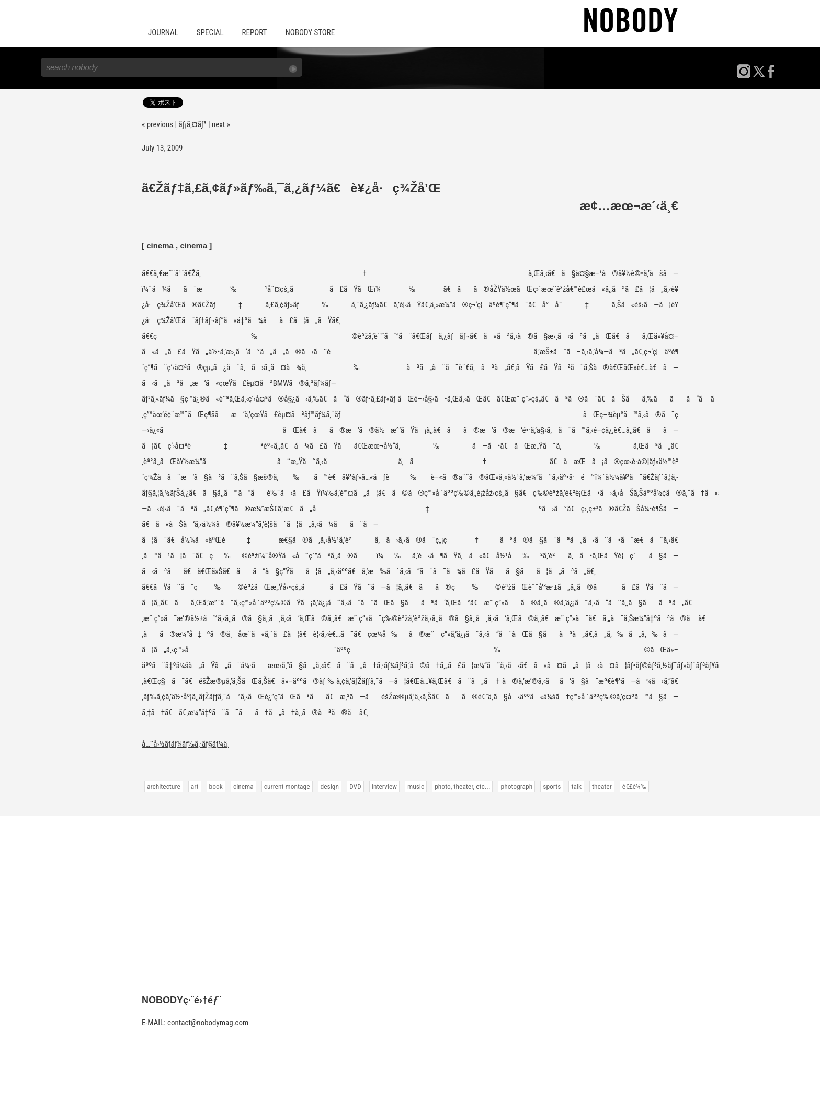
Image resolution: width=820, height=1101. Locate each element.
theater (602, 786)
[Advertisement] (410, 889)
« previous (157, 124)
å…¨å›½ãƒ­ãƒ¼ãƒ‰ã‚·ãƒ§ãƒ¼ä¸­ (185, 744)
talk (576, 786)
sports (552, 786)
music (415, 786)
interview (384, 786)
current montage (287, 786)
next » (221, 124)
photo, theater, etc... (462, 786)
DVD (355, 786)
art (195, 786)
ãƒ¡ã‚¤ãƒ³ (193, 124)
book (216, 786)
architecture (163, 786)
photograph (516, 786)
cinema (161, 245)
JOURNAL (163, 32)
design (330, 786)
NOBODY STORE (310, 32)
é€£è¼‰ (634, 786)
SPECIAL (210, 32)
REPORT (254, 32)
